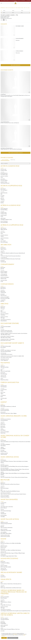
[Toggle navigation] (1, 3)
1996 (6, 12)
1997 (15, 12)
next (29, 11)
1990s (6, 10)
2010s (24, 10)
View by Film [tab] (12, 159)
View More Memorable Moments (15, 152)
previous (1, 11)
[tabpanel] (15, 398)
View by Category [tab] (5, 159)
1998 (24, 12)
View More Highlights (15, 65)
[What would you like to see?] (29, 3)
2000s (15, 10)
